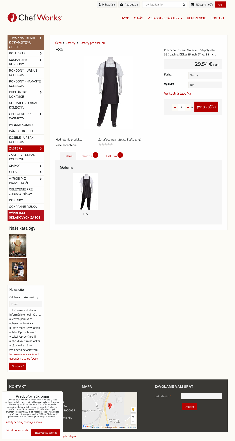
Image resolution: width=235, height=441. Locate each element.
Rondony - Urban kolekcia (23, 73)
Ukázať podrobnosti (16, 430)
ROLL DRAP (26, 53)
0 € (220, 4)
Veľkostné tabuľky (165, 18)
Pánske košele (21, 124)
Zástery (26, 148)
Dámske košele (21, 131)
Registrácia (129, 4)
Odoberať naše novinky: (24, 297)
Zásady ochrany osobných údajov (24, 422)
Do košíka (206, 107)
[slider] (105, 144)
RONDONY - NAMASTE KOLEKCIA (25, 83)
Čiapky (26, 166)
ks (186, 107)
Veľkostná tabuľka (177, 93)
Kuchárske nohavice (26, 94)
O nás (138, 18)
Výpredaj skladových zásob (25, 215)
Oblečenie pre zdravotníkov (21, 191)
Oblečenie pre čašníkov (26, 116)
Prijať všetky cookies (45, 433)
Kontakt (217, 18)
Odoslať (189, 406)
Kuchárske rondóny (26, 62)
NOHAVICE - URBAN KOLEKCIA (23, 105)
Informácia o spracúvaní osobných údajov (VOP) (24, 356)
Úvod (125, 18)
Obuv (26, 172)
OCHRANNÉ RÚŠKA (23, 206)
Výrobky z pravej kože (26, 181)
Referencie (196, 18)
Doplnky (16, 200)
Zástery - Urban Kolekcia (22, 157)
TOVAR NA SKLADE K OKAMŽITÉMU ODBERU (26, 42)
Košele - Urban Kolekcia (21, 140)
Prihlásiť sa (107, 4)
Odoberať (18, 366)
